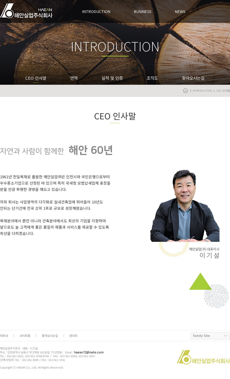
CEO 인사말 (35, 78)
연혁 (74, 78)
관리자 (73, 335)
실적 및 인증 (112, 78)
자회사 (4, 335)
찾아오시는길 (193, 78)
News (180, 11)
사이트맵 (24, 335)
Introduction (96, 11)
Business (142, 11)
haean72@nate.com (89, 352)
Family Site (201, 335)
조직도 (152, 78)
